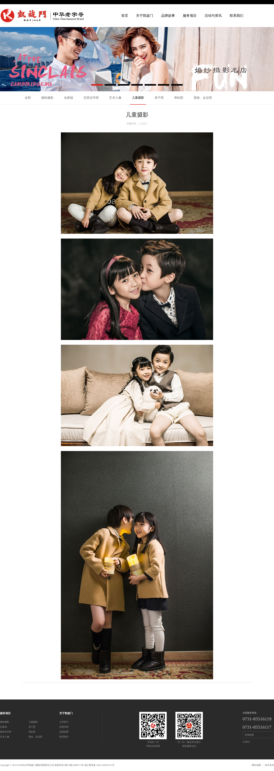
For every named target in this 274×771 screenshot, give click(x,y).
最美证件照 (5, 731)
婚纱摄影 (47, 97)
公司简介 (63, 722)
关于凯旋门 (144, 16)
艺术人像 (115, 97)
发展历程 (63, 727)
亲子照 (159, 97)
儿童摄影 (138, 97)
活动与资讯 (213, 16)
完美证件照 (91, 97)
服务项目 (190, 16)
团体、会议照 (203, 97)
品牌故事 (63, 731)
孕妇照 (178, 97)
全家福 (68, 97)
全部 (28, 97)
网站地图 (256, 765)
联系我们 (236, 16)
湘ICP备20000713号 (74, 765)
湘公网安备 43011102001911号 (99, 765)
